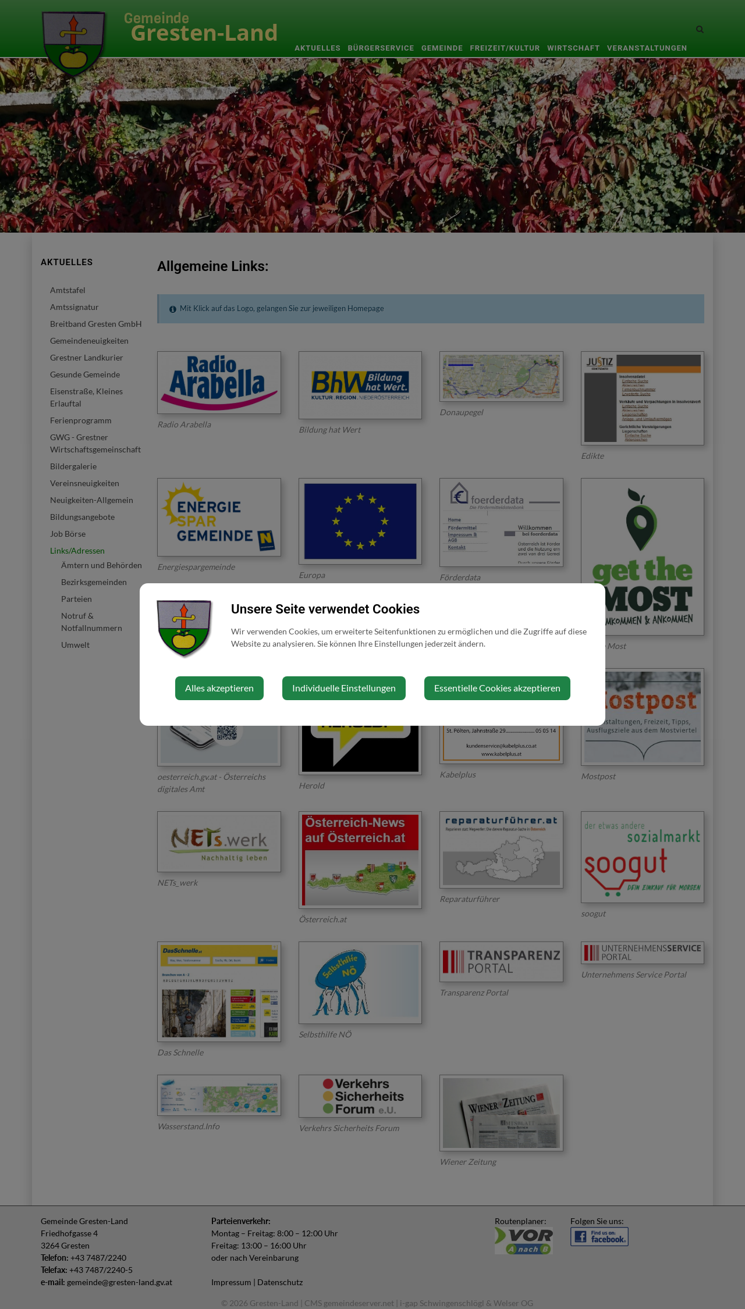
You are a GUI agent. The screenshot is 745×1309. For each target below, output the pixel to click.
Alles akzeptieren (219, 687)
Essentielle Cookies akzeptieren (497, 687)
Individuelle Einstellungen (344, 687)
